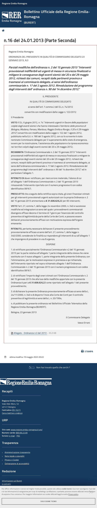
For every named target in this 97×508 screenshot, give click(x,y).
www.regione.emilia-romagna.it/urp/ (27, 429)
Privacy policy (73, 494)
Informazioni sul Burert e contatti (12, 482)
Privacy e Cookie (12, 459)
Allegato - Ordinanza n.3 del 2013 (29, 333)
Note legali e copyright (14, 456)
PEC (18, 435)
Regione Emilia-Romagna (14, 3)
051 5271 (16, 410)
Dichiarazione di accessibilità (17, 463)
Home (3, 30)
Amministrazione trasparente (17, 452)
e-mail (12, 435)
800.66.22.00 (22, 432)
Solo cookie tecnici (48, 501)
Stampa (87, 351)
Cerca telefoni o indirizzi (12, 413)
